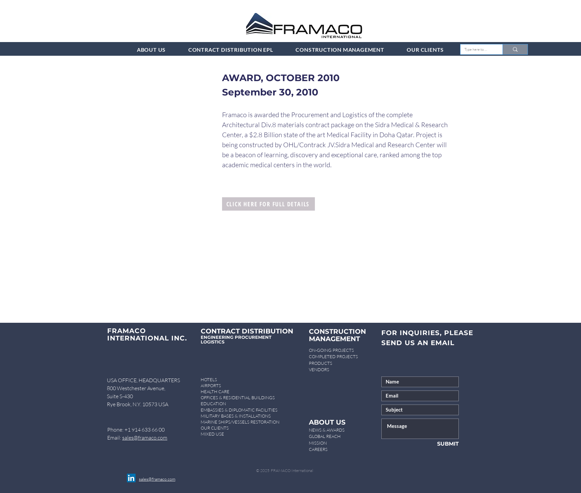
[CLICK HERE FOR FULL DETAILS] (268, 204)
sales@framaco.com (144, 437)
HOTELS (209, 379)
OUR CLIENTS (215, 428)
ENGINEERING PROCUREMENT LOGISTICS (236, 339)
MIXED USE (212, 434)
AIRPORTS (211, 385)
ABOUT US (327, 422)
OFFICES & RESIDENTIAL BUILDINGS (238, 397)
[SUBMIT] (437, 444)
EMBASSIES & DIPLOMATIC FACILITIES (239, 410)
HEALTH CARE (215, 391)
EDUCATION (213, 403)
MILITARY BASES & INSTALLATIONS (236, 416)
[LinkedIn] (131, 478)
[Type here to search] (476, 49)
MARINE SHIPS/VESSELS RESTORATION (240, 422)
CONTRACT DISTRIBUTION (247, 331)
